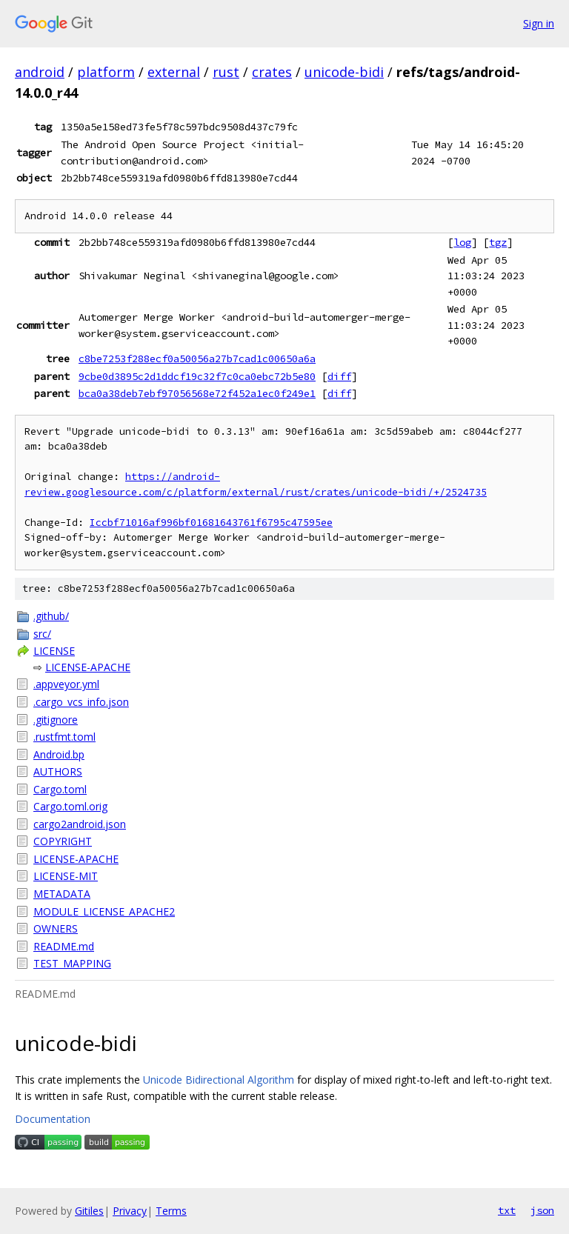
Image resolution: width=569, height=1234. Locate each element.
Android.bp (58, 754)
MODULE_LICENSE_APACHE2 (104, 911)
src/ (42, 634)
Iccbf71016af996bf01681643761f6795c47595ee (211, 522)
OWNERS (55, 928)
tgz (498, 242)
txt (507, 1210)
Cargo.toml (60, 789)
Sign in (538, 23)
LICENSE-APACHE (87, 667)
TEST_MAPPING (72, 963)
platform (106, 72)
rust (226, 72)
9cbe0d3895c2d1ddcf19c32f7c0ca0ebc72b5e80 (197, 376)
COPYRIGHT (62, 841)
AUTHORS (57, 771)
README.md (63, 946)
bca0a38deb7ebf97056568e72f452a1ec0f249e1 (197, 393)
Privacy (130, 1211)
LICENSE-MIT (65, 876)
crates (272, 72)
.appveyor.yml (66, 684)
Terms (171, 1211)
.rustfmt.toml (64, 737)
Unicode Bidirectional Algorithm (218, 1080)
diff (339, 376)
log (462, 242)
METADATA (61, 894)
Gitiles (89, 1211)
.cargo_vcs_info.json (81, 702)
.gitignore (55, 720)
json (542, 1210)
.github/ (51, 616)
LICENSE (54, 651)
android (39, 72)
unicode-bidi (344, 72)
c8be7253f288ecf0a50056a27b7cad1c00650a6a (197, 358)
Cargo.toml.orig (70, 806)
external (173, 72)
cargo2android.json (79, 824)
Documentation (52, 1119)
